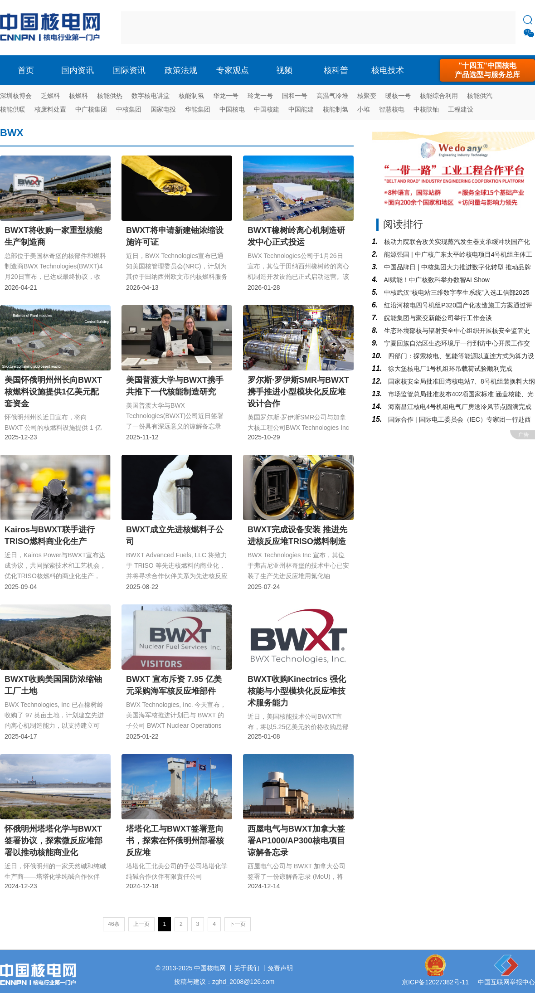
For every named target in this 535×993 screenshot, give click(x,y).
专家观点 (232, 70)
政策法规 (181, 70)
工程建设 (460, 109)
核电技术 (387, 70)
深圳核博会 (16, 95)
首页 (26, 70)
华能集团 (197, 109)
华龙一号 (225, 95)
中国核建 (266, 109)
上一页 (141, 924)
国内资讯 (77, 70)
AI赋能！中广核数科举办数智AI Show (435, 279)
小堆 (363, 109)
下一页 (237, 924)
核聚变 (366, 95)
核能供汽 (479, 95)
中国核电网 (210, 968)
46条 (113, 924)
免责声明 (280, 968)
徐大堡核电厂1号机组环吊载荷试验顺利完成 (449, 368)
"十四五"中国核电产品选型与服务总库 (487, 70)
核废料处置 (50, 109)
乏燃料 (50, 95)
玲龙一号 (260, 95)
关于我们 (246, 968)
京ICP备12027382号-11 (435, 982)
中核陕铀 (426, 109)
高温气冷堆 (332, 95)
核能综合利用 (439, 95)
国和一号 (294, 95)
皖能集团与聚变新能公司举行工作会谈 (437, 317)
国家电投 (163, 109)
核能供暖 (12, 109)
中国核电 (232, 109)
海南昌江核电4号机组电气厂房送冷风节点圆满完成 (458, 406)
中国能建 (301, 109)
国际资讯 (129, 70)
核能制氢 (191, 95)
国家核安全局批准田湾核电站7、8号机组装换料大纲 (460, 381)
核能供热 (109, 95)
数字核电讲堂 (150, 95)
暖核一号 (398, 95)
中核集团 (128, 109)
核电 (52, 27)
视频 (284, 70)
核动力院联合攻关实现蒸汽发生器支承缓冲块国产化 (456, 241)
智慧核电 (391, 109)
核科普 (336, 70)
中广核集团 (91, 109)
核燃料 (78, 95)
